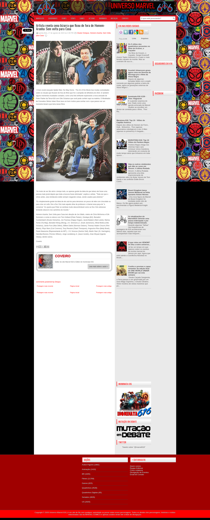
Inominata (103, 18)
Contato (125, 18)
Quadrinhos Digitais (90, 492)
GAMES (82, 18)
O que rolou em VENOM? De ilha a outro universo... (139, 243)
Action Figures (88, 465)
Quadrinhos (86, 488)
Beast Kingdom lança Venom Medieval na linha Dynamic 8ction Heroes (139, 192)
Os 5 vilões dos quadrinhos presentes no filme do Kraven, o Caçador (139, 47)
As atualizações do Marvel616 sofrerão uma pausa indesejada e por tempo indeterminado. (138, 219)
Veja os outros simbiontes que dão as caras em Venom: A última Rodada (139, 166)
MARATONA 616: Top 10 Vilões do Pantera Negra (138, 141)
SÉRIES (73, 18)
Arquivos (144, 38)
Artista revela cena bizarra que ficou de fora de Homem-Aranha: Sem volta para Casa (70, 27)
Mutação (114, 18)
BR (83, 474)
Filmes (84, 479)
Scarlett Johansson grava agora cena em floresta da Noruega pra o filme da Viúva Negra (139, 73)
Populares (123, 38)
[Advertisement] (134, 337)
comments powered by (48, 282)
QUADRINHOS (52, 18)
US (83, 502)
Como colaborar (136, 470)
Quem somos (135, 466)
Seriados (85, 497)
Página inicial (74, 286)
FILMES (64, 18)
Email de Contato (137, 474)
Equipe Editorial (136, 468)
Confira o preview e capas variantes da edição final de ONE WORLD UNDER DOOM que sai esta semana (139, 270)
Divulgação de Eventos (139, 472)
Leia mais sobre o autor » (98, 267)
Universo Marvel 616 (57, 512)
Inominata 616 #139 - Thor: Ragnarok (137, 97)
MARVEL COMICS (92, 515)
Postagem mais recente (45, 286)
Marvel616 (40, 18)
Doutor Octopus (83, 33)
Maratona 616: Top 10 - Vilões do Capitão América (131, 121)
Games (85, 483)
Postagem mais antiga (104, 286)
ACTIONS (92, 18)
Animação (86, 469)
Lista (134, 38)
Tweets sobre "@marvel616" (133, 447)
